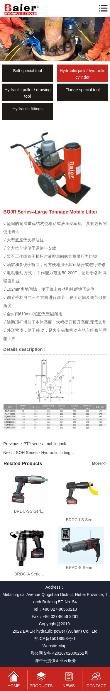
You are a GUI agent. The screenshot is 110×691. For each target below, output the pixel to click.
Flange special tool (82, 89)
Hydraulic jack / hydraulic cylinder (82, 73)
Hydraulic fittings (27, 108)
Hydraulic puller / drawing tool (27, 93)
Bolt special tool (27, 70)
